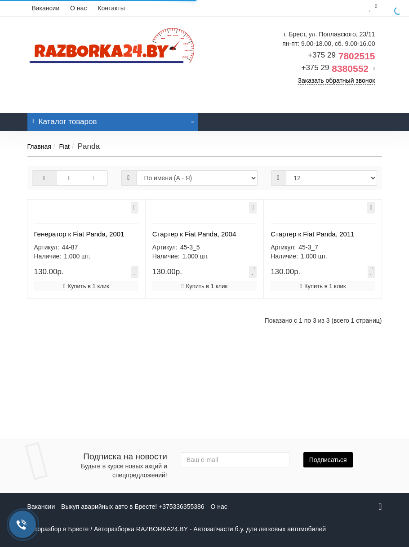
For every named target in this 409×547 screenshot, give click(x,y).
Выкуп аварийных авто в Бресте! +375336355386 (132, 506)
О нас (78, 8)
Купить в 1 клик (86, 379)
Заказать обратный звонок (336, 80)
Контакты (111, 8)
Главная (39, 146)
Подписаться (328, 459)
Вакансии (46, 8)
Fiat (64, 146)
